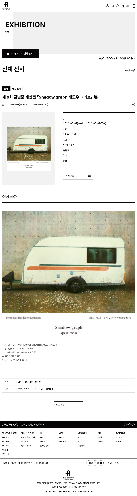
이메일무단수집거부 (27, 463)
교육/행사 (82, 432)
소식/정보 (120, 432)
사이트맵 (133, 6)
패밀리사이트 (113, 463)
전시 (42, 432)
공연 (61, 432)
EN (127, 6)
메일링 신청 (43, 463)
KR (123, 6)
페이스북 (95, 462)
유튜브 (101, 462)
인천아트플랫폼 (9, 432)
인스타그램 (89, 462)
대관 (99, 432)
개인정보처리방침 (9, 463)
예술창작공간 (27, 432)
